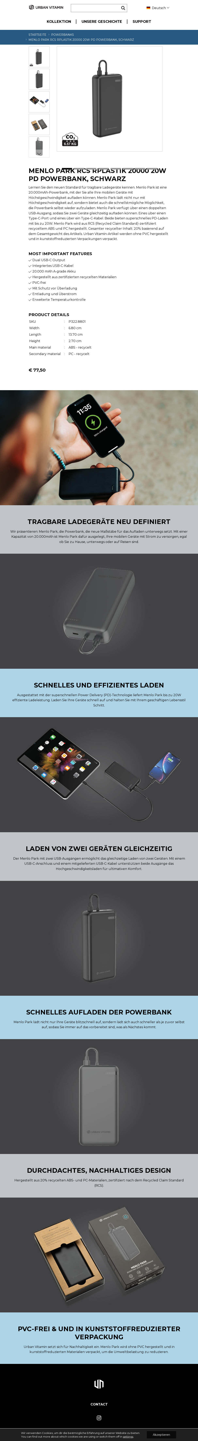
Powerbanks (62, 35)
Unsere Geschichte (102, 21)
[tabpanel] (109, 99)
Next (39, 154)
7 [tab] (140, 169)
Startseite (37, 35)
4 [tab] (103, 169)
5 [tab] (116, 169)
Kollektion (59, 21)
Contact (99, 1404)
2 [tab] (79, 169)
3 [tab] (91, 169)
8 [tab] (152, 169)
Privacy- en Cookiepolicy (153, 1434)
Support (142, 21)
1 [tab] (67, 169)
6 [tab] (128, 169)
